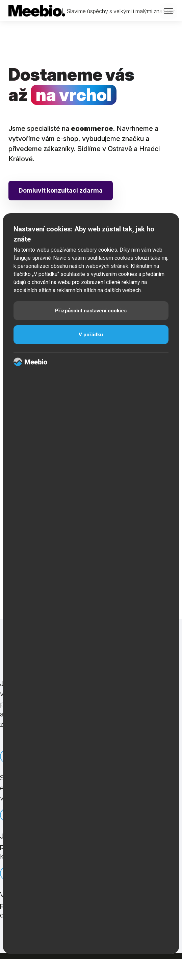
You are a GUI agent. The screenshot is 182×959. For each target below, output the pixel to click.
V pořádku (91, 335)
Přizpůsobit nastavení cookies (91, 311)
